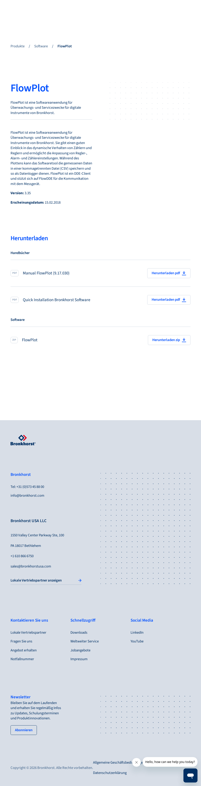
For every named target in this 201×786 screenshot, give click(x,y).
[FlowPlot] (101, 340)
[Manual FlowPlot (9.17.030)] (101, 273)
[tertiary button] (24, 730)
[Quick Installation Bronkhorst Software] (101, 300)
